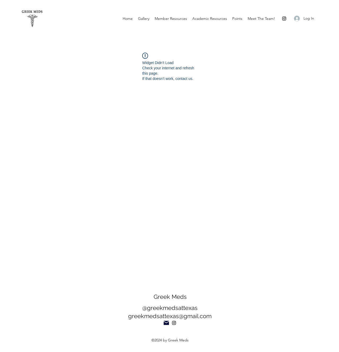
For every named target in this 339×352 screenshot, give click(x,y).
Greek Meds (170, 296)
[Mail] (166, 323)
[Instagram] (284, 18)
